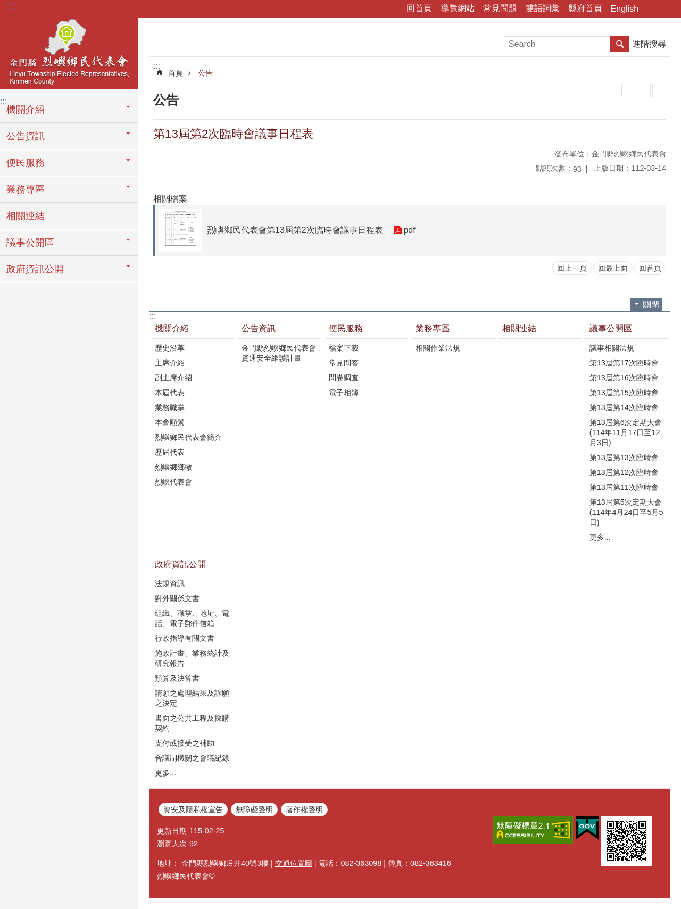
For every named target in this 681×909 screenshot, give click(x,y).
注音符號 (659, 90)
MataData (644, 90)
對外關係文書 (177, 598)
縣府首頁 (585, 8)
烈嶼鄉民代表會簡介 (188, 437)
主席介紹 (170, 362)
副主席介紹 (173, 377)
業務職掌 (170, 407)
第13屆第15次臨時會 (624, 392)
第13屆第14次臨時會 (624, 407)
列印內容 (628, 90)
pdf (409, 230)
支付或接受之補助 (184, 743)
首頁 (175, 73)
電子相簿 (344, 392)
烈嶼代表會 (173, 482)
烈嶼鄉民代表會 (69, 51)
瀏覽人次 (172, 843)
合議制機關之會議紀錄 (192, 758)
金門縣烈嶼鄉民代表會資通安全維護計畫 (279, 353)
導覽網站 (458, 8)
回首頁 (419, 8)
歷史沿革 (170, 348)
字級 (666, 9)
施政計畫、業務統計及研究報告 (192, 658)
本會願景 (170, 422)
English (624, 8)
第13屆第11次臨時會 (624, 487)
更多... (600, 537)
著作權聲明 (304, 809)
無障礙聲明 (254, 809)
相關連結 (25, 216)
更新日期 (172, 831)
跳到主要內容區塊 (5, 5)
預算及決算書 (177, 678)
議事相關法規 (611, 348)
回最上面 (613, 268)
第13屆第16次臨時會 (624, 377)
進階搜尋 (649, 43)
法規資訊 (170, 583)
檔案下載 (344, 348)
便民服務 (25, 162)
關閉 (651, 304)
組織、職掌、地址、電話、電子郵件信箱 (192, 618)
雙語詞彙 (543, 8)
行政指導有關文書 (184, 638)
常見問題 (500, 8)
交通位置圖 (293, 863)
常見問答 (344, 362)
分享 (651, 9)
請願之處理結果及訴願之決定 (192, 698)
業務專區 (25, 189)
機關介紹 (25, 109)
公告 (205, 73)
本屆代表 (170, 392)
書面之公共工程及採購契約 (192, 723)
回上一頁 (572, 268)
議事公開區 (30, 242)
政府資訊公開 (35, 269)
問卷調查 (344, 377)
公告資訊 (25, 136)
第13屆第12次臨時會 (624, 472)
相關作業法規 (438, 348)
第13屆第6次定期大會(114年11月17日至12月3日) (625, 432)
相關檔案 (170, 198)
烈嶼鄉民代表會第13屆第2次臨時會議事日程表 (295, 230)
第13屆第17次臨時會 (624, 362)
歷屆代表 (170, 452)
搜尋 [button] (619, 44)
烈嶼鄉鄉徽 (173, 467)
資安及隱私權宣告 (193, 809)
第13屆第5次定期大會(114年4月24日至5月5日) (626, 512)
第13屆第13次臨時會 (624, 457)
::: (11, 6)
